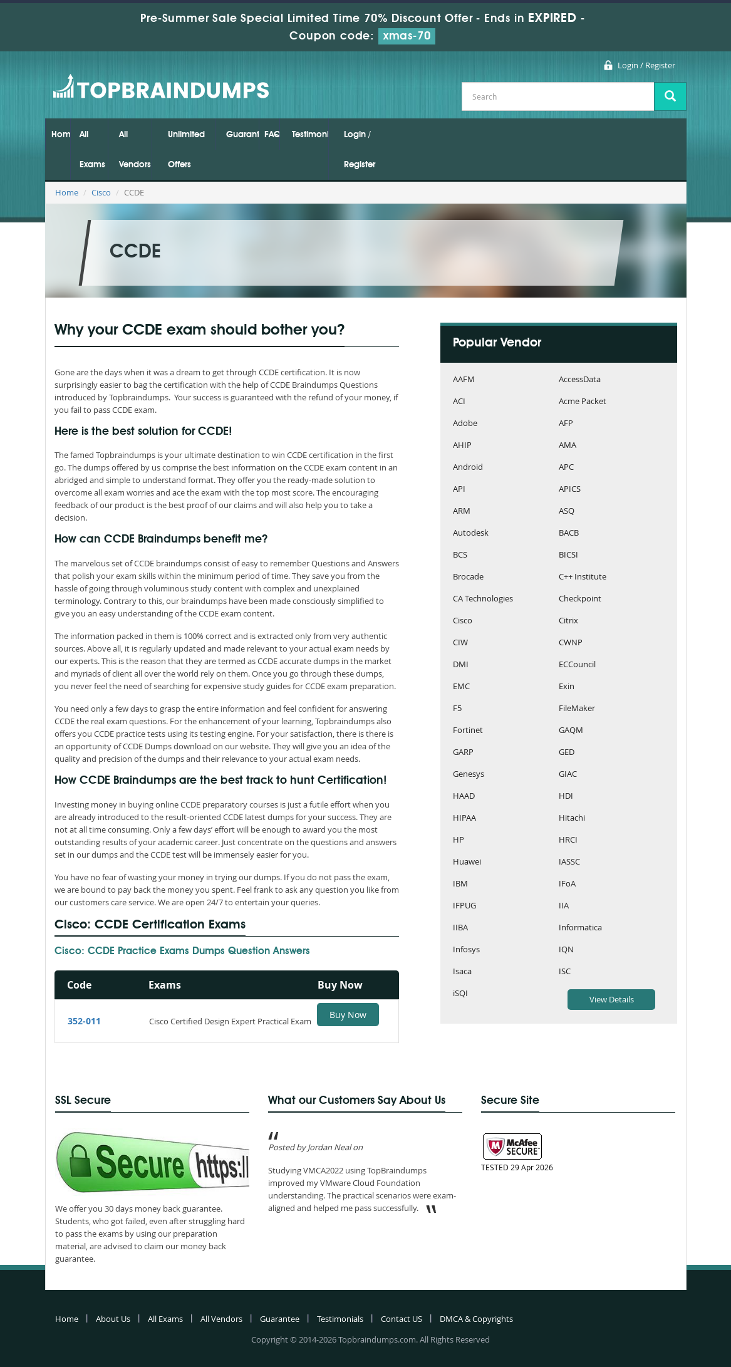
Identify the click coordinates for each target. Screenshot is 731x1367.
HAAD (464, 796)
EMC (461, 687)
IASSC (569, 862)
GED (566, 752)
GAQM (571, 730)
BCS (460, 555)
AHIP (462, 445)
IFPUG (464, 906)
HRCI (568, 840)
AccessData (580, 380)
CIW (460, 643)
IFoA (567, 884)
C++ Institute (582, 577)
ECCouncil (577, 665)
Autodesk (471, 533)
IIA (564, 906)
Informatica (580, 928)
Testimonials (310, 134)
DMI (461, 665)
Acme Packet (582, 402)
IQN (566, 950)
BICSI (568, 555)
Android (468, 467)
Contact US (401, 1318)
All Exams (92, 149)
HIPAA (464, 818)
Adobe (465, 424)
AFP (566, 424)
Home (60, 134)
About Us (113, 1318)
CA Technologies (483, 599)
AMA (567, 445)
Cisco (101, 192)
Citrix (568, 621)
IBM (460, 884)
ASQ (566, 511)
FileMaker (577, 709)
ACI (459, 402)
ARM (461, 511)
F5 (457, 709)
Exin (566, 687)
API (459, 489)
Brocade (468, 577)
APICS (570, 489)
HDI (566, 796)
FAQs (271, 134)
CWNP (571, 643)
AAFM (464, 380)
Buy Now (347, 1015)
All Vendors (135, 149)
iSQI (460, 994)
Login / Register (646, 65)
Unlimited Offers (186, 149)
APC (566, 467)
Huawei (467, 862)
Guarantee (242, 134)
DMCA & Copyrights (476, 1318)
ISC (565, 972)
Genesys (468, 774)
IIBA (460, 928)
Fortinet (468, 730)
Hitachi (572, 818)
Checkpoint (580, 599)
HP (458, 840)
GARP (463, 752)
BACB (569, 533)
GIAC (568, 774)
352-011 (84, 1021)
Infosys (466, 950)
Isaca (462, 972)
